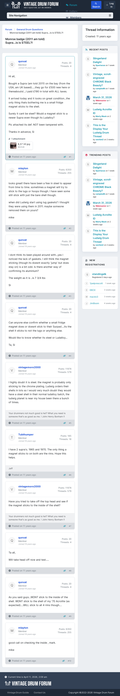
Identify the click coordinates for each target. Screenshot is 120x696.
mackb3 (94, 296)
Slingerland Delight (99, 60)
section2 (100, 139)
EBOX (92, 290)
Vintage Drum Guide (18, 692)
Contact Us (39, 692)
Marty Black (101, 116)
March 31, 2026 (102, 97)
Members (73, 17)
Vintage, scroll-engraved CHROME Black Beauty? (102, 80)
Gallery (71, 11)
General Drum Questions (30, 29)
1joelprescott (96, 283)
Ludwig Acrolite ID (102, 111)
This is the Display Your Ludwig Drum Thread (101, 131)
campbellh (101, 88)
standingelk (99, 274)
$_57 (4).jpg (24, 144)
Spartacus (101, 65)
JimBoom (94, 303)
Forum (71, 5)
